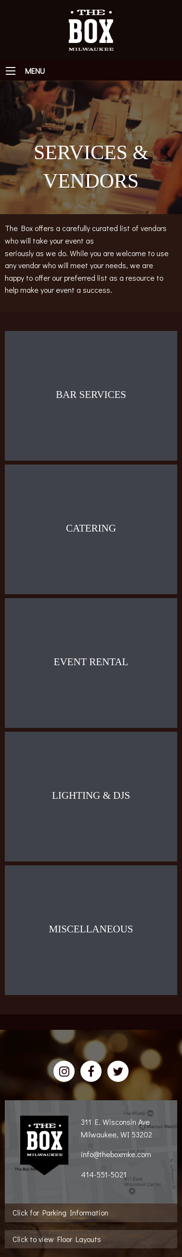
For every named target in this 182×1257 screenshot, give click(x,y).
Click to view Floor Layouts (57, 1239)
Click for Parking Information (60, 1212)
